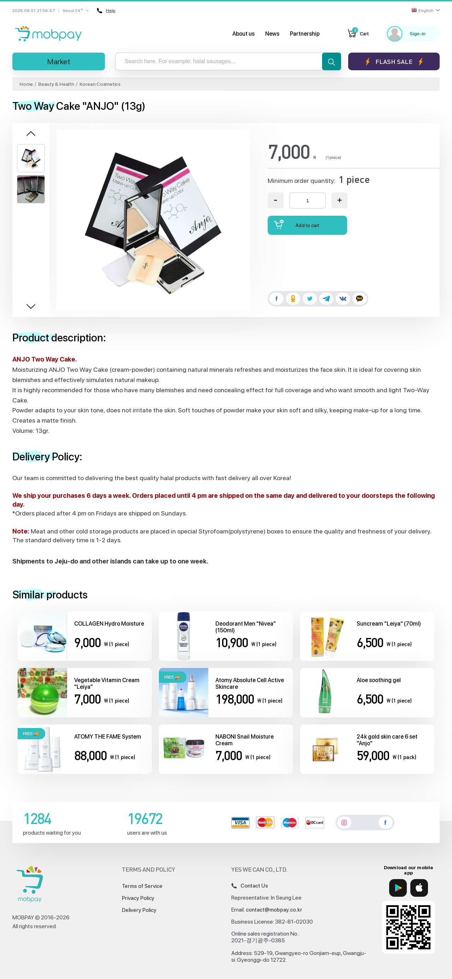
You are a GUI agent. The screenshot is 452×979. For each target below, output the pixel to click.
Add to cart (296, 224)
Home (26, 84)
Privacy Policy (138, 898)
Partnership (305, 33)
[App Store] (419, 888)
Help (106, 10)
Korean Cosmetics (99, 84)
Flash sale (394, 61)
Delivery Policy (139, 910)
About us (243, 33)
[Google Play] (398, 888)
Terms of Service (142, 886)
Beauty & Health (56, 84)
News (272, 33)
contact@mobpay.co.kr (274, 910)
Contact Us (249, 886)
